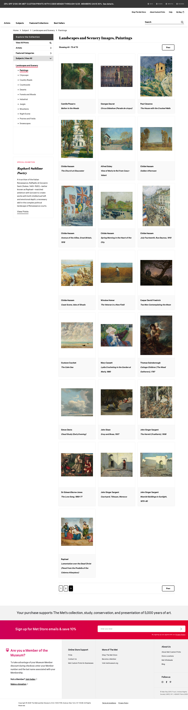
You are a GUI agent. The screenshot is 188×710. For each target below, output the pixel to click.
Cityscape (24, 75)
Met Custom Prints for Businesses (80, 663)
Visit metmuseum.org (110, 663)
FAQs (70, 655)
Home (16, 30)
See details (108, 4)
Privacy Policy (180, 635)
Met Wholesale (167, 660)
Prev (168, 47)
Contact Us (72, 659)
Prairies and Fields (28, 118)
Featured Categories (33, 53)
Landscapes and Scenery (27, 65)
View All (28, 58)
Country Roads (26, 80)
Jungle (22, 104)
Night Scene (25, 114)
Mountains (24, 109)
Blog (163, 664)
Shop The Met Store (139, 12)
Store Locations (168, 656)
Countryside (25, 85)
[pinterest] (170, 682)
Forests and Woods (28, 94)
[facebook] (166, 682)
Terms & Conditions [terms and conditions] (109, 703)
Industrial (24, 99)
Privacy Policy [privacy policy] (123, 703)
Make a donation (18, 684)
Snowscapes (25, 123)
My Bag (180, 12)
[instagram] (162, 682)
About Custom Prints (157, 12)
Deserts (23, 89)
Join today (31, 679)
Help (170, 12)
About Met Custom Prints (171, 652)
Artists (33, 48)
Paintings (24, 70)
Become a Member (109, 659)
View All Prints (33, 43)
